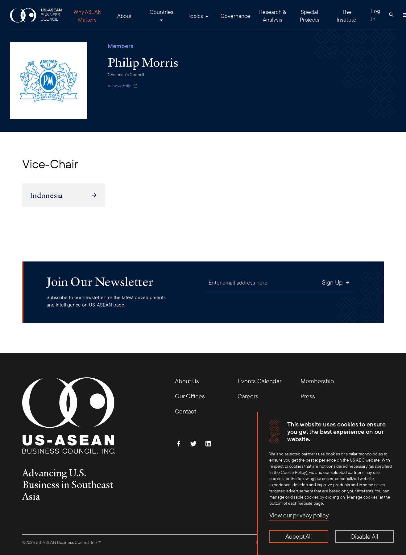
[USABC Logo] (36, 15)
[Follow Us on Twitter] (193, 443)
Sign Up (336, 282)
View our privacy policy (299, 515)
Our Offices (190, 396)
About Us (187, 381)
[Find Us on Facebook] (178, 443)
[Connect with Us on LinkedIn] (208, 443)
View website (123, 85)
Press (307, 396)
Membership (317, 381)
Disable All (364, 536)
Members (120, 46)
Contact (185, 411)
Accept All (298, 536)
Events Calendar (259, 381)
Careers (248, 396)
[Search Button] (391, 14)
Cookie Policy (293, 472)
